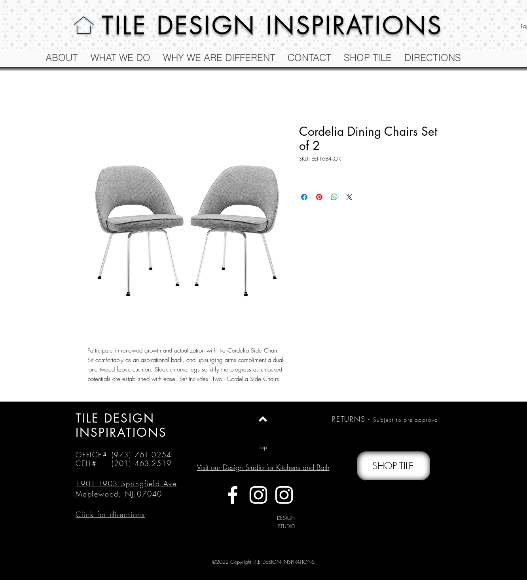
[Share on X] (349, 197)
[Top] (262, 447)
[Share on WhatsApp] (334, 197)
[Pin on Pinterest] (319, 197)
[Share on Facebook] (304, 197)
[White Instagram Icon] (258, 495)
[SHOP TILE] (393, 466)
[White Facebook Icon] (233, 495)
